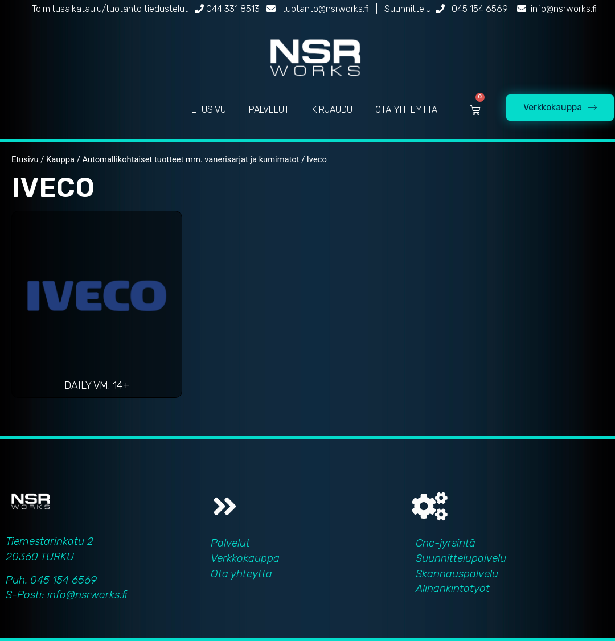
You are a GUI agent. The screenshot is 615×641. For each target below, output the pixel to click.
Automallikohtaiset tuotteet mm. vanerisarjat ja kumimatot (190, 159)
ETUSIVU (208, 109)
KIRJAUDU (332, 109)
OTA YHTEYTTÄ (406, 109)
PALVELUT (269, 109)
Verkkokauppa (245, 558)
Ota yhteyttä (241, 573)
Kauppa (60, 159)
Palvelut (230, 542)
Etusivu (25, 159)
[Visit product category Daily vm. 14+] (97, 307)
